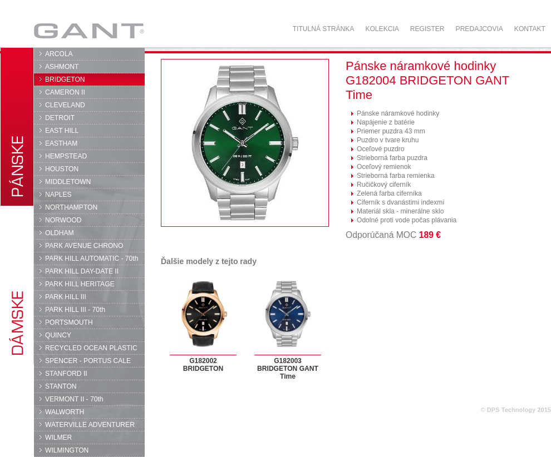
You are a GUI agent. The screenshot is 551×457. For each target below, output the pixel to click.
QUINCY (58, 335)
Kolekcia (382, 29)
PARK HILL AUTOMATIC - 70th (91, 258)
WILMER (58, 437)
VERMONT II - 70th (74, 399)
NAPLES (58, 194)
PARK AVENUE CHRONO (84, 246)
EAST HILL (61, 131)
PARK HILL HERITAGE (80, 284)
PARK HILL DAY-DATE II (82, 271)
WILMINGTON (66, 450)
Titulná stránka (324, 29)
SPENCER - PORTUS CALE (88, 361)
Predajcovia (479, 29)
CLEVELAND (65, 105)
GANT (88, 30)
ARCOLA (59, 54)
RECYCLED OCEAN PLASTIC (91, 348)
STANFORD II (66, 373)
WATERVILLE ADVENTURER (90, 425)
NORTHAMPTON (71, 207)
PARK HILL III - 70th (75, 310)
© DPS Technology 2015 (515, 409)
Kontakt (529, 29)
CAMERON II (65, 92)
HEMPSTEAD (66, 156)
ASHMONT (61, 67)
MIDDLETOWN (68, 182)
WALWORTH (64, 412)
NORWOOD (63, 220)
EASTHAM (61, 143)
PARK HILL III (65, 297)
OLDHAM (59, 233)
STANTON (61, 386)
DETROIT (60, 118)
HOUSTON (61, 169)
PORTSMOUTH (69, 322)
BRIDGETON (65, 79)
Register (427, 29)
